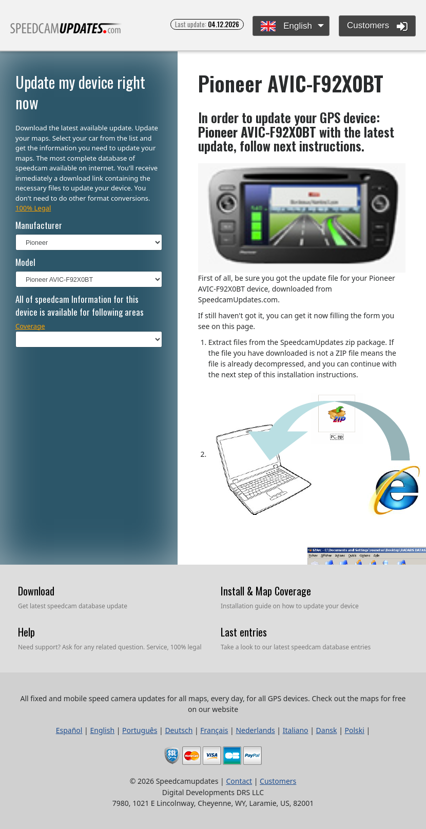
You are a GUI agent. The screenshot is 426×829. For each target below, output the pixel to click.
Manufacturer (38, 225)
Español (69, 730)
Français (214, 730)
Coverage (30, 326)
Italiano (295, 730)
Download (36, 591)
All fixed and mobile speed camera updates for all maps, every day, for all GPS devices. (66, 32)
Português (139, 730)
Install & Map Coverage (266, 591)
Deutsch (178, 730)
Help (26, 632)
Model (25, 262)
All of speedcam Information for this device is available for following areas (79, 306)
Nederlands (255, 730)
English (286, 26)
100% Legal (33, 208)
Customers (377, 26)
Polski (354, 730)
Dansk (326, 730)
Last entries (244, 632)
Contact (239, 781)
